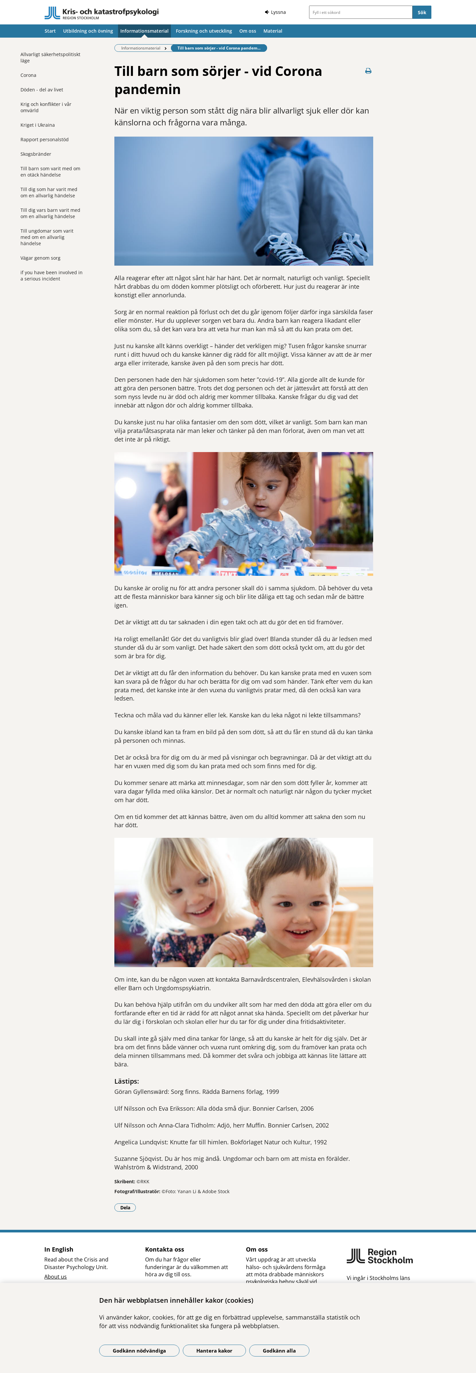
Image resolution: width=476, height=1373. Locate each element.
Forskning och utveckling (204, 31)
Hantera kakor (214, 1350)
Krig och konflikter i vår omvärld (45, 107)
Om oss (247, 31)
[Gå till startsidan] (102, 13)
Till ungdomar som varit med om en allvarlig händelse (46, 237)
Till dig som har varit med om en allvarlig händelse (48, 192)
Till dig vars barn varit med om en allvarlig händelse (50, 213)
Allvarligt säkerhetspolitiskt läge (50, 57)
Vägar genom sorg (40, 258)
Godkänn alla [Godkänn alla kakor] (279, 1350)
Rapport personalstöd (44, 139)
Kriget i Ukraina (37, 125)
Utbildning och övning (88, 31)
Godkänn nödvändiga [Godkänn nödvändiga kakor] (139, 1350)
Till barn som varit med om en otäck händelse (50, 171)
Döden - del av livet (41, 89)
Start (50, 31)
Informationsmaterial (144, 31)
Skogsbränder (35, 154)
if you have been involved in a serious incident (51, 275)
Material (272, 31)
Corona (28, 75)
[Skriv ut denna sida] (368, 70)
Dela (128, 1207)
